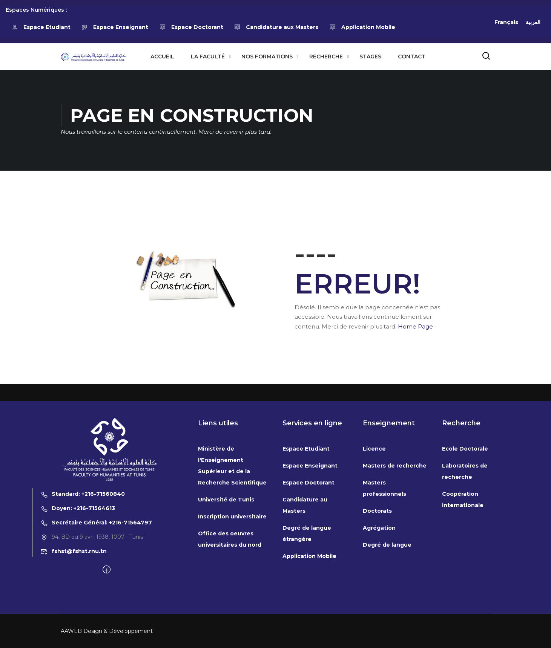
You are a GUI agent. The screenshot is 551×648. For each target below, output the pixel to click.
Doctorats (377, 580)
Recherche (326, 56)
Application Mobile (362, 27)
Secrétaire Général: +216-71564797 (96, 592)
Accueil (162, 56)
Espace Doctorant (191, 27)
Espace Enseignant (115, 27)
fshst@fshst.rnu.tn (73, 620)
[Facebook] (107, 639)
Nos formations (267, 56)
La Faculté (208, 56)
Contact (411, 56)
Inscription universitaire (232, 586)
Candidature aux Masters (276, 27)
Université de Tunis (226, 569)
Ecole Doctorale (465, 518)
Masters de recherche (395, 535)
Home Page (415, 326)
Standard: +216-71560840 (82, 563)
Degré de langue (387, 614)
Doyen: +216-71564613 (77, 578)
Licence (374, 518)
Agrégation (379, 597)
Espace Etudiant (41, 27)
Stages (370, 56)
